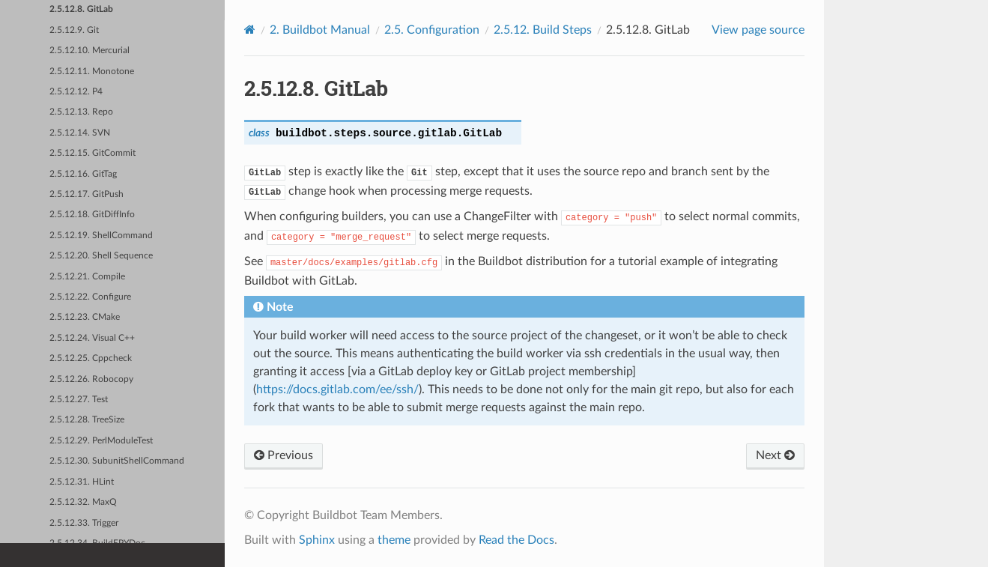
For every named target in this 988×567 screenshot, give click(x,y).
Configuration (431, 30)
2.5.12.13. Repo (81, 112)
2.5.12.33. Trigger (83, 523)
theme (394, 540)
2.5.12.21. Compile (87, 277)
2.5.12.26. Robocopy (91, 379)
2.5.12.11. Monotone (91, 71)
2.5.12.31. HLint (81, 482)
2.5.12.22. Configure (90, 297)
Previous (283, 455)
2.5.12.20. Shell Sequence (101, 256)
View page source (758, 30)
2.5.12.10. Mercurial (89, 50)
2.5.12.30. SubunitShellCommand (116, 461)
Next (775, 455)
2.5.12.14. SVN (79, 133)
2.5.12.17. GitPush (86, 194)
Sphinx (317, 540)
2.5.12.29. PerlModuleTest (101, 441)
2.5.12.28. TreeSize (86, 420)
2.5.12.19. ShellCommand (101, 235)
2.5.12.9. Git (74, 30)
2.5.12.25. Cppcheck (90, 358)
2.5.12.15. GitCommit (92, 153)
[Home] (249, 29)
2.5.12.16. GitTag (83, 174)
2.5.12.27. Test (78, 399)
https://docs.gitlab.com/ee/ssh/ (337, 389)
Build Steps (543, 30)
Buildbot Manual (320, 30)
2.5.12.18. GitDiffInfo (92, 214)
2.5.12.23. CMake (84, 317)
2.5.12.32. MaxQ (83, 502)
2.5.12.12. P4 (76, 92)
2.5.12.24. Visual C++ (92, 338)
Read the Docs (516, 540)
